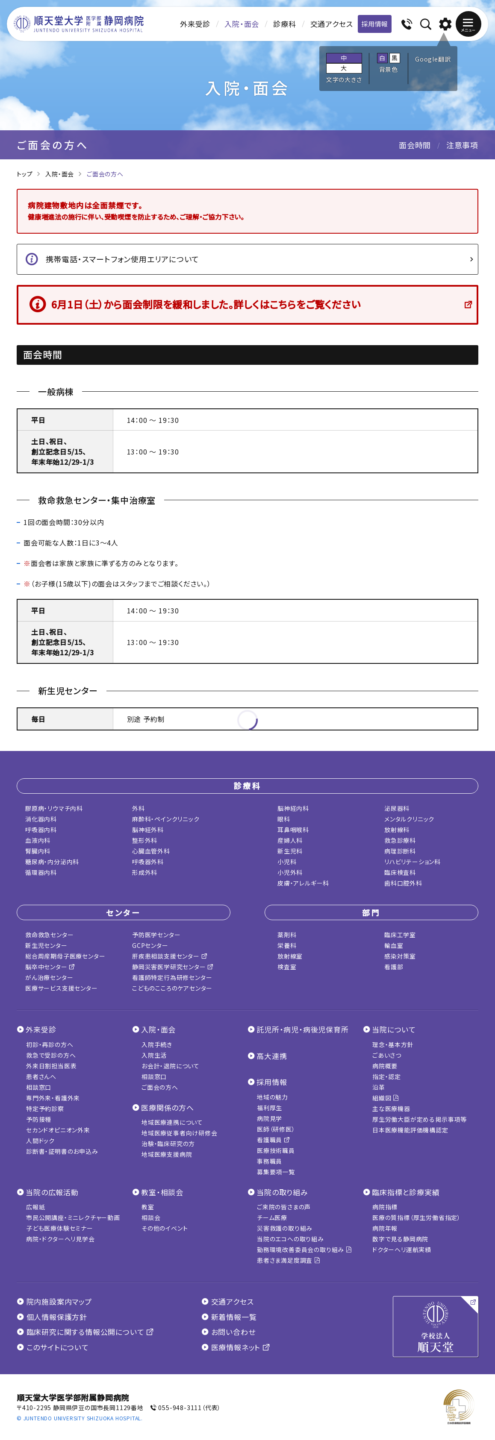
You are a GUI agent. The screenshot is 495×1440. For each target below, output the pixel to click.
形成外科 (144, 872)
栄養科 (286, 945)
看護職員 (273, 1139)
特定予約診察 (45, 1108)
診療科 (284, 23)
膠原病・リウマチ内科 (54, 808)
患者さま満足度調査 (289, 1260)
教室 (147, 1206)
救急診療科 (400, 840)
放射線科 (397, 829)
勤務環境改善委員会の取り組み (304, 1249)
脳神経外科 (148, 829)
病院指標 (385, 1206)
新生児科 (290, 851)
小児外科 (290, 872)
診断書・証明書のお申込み (62, 1151)
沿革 (378, 1087)
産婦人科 (290, 840)
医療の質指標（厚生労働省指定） (416, 1217)
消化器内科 (41, 819)
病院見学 (269, 1118)
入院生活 (154, 1055)
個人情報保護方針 (52, 1316)
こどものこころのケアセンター (172, 988)
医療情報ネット (235, 1347)
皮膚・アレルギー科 (303, 883)
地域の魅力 (272, 1097)
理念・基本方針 (393, 1044)
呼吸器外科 (148, 861)
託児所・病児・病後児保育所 (302, 1029)
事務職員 (269, 1161)
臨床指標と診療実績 (405, 1192)
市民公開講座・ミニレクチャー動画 (73, 1217)
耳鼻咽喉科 (293, 829)
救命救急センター (49, 934)
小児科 (286, 861)
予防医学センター (156, 934)
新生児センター (46, 945)
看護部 (393, 966)
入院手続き (156, 1044)
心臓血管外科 (151, 851)
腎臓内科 (37, 851)
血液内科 (37, 840)
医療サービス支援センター (61, 988)
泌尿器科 (397, 808)
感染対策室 (400, 956)
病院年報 (385, 1228)
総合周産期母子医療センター (65, 956)
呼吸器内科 (41, 829)
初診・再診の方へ (49, 1044)
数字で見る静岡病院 (400, 1239)
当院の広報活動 (52, 1192)
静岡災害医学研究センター (173, 966)
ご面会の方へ (159, 1087)
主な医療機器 (391, 1108)
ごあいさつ (386, 1055)
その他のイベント (164, 1228)
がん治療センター (49, 977)
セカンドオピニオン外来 (58, 1130)
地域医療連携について (172, 1122)
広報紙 (35, 1206)
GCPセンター (150, 945)
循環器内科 (41, 872)
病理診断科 (400, 851)
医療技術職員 (276, 1150)
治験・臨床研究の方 (168, 1143)
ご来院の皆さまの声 (284, 1206)
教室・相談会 (162, 1192)
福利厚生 (269, 1107)
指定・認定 (386, 1076)
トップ (24, 174)
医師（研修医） (276, 1129)
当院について (394, 1029)
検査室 (286, 966)
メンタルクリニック (409, 819)
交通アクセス (331, 23)
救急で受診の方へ (51, 1055)
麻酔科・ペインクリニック (166, 819)
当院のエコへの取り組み (290, 1239)
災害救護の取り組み (284, 1228)
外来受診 (195, 23)
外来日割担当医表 (51, 1066)
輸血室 (393, 945)
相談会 (150, 1217)
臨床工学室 (400, 934)
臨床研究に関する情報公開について (85, 1331)
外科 (138, 808)
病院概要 (385, 1066)
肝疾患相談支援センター (169, 956)
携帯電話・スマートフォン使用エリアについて (122, 258)
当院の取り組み (282, 1192)
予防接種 (38, 1119)
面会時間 (415, 144)
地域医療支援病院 (166, 1154)
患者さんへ (41, 1076)
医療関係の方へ (167, 1107)
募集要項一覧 (276, 1171)
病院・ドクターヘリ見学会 (60, 1239)
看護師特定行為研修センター (172, 977)
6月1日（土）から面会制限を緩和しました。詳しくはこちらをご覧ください (206, 304)
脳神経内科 (293, 808)
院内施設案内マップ (54, 1301)
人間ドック (40, 1140)
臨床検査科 (400, 872)
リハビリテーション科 (412, 861)
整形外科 (144, 840)
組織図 (385, 1098)
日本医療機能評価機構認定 (410, 1130)
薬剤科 (286, 934)
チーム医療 (272, 1217)
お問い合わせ (228, 1331)
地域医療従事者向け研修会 (179, 1133)
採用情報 (374, 23)
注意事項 (462, 144)
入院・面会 (241, 23)
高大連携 (271, 1055)
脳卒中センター (50, 966)
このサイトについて (53, 1347)
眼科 (283, 819)
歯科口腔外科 (403, 883)
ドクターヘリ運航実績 (401, 1249)
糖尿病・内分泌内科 (52, 861)
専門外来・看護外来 (53, 1098)
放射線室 (290, 956)
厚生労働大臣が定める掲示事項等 (419, 1119)
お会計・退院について (170, 1066)
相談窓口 (38, 1087)
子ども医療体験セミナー (59, 1228)
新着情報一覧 (228, 1316)
